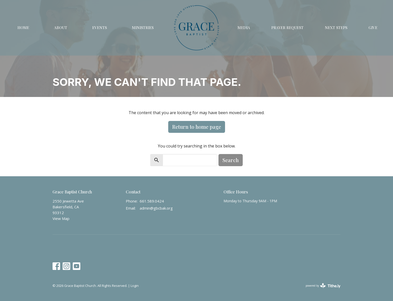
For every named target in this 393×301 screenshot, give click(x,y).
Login (135, 285)
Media (243, 27)
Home (23, 27)
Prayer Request (287, 27)
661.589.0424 (152, 201)
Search (231, 160)
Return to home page (196, 126)
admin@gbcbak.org (156, 208)
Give (373, 27)
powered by (323, 285)
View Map (61, 218)
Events (99, 27)
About (60, 27)
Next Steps (336, 27)
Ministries (143, 27)
